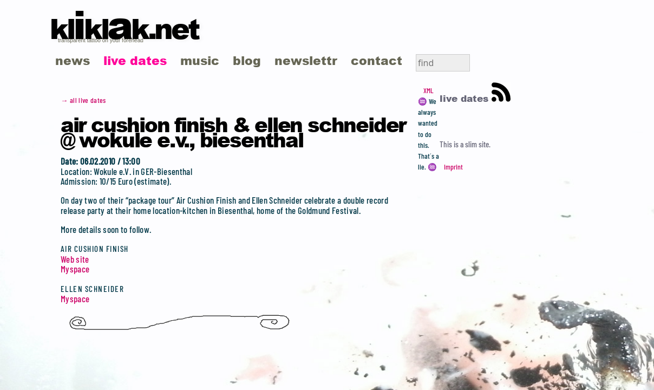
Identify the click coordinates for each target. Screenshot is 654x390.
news (72, 60)
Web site (75, 258)
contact (376, 60)
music (199, 60)
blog (247, 60)
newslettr (305, 60)
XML (428, 90)
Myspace (75, 268)
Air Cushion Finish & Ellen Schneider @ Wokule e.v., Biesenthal (233, 131)
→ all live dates (83, 100)
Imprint (453, 166)
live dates (135, 60)
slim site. (478, 144)
